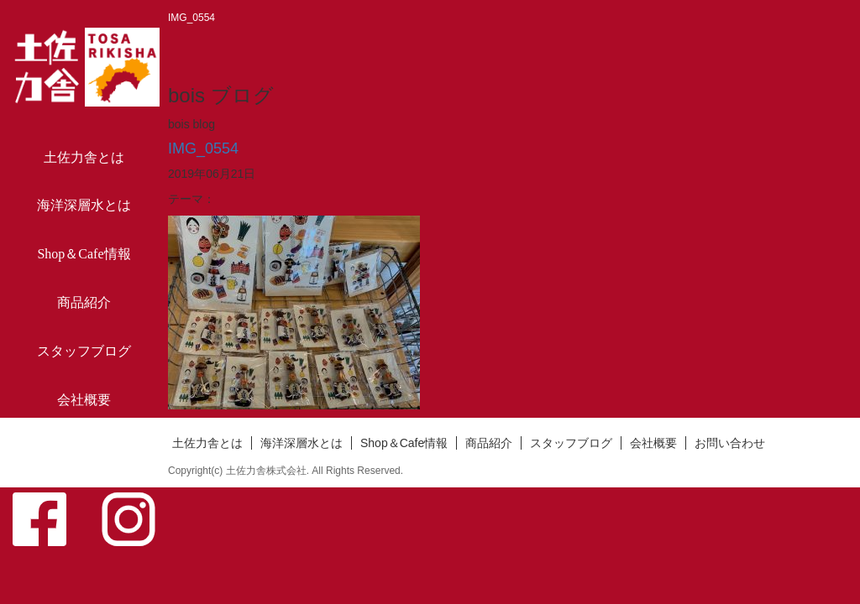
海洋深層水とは (84, 205)
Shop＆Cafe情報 (83, 254)
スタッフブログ (84, 351)
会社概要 (84, 400)
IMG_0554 (203, 148)
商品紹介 (84, 302)
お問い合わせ (84, 448)
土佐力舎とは (84, 157)
